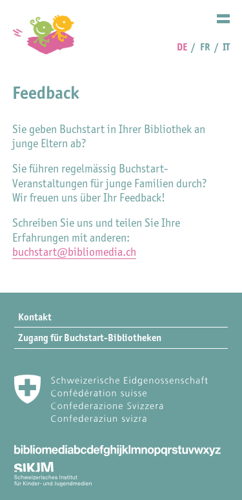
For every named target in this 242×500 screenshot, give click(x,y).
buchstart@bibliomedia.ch (74, 252)
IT (226, 47)
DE (182, 47)
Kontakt (35, 317)
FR (205, 47)
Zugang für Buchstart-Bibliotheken (89, 337)
